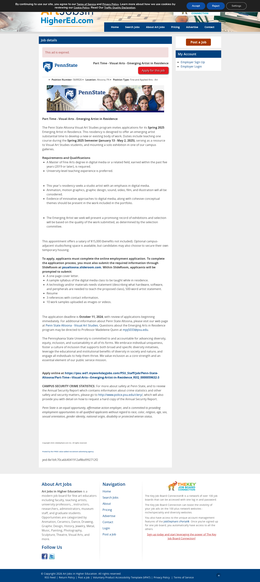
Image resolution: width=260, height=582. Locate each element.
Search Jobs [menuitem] (110, 497)
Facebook (44, 556)
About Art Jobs (155, 27)
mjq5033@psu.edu (135, 330)
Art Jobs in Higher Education (80, 573)
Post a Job (198, 42)
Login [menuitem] (106, 528)
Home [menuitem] (107, 491)
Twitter (52, 556)
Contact (209, 27)
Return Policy (67, 577)
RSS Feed (50, 577)
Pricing (175, 27)
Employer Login (191, 66)
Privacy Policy (162, 577)
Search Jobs (132, 27)
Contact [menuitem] (108, 522)
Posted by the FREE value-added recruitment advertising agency (68, 452)
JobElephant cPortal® (176, 521)
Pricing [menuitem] (107, 510)
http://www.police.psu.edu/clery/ (120, 395)
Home (115, 27)
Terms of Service (184, 577)
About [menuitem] (107, 504)
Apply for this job (153, 70)
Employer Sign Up (193, 62)
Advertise (192, 27)
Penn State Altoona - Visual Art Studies (72, 325)
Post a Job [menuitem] (109, 534)
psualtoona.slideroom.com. (82, 267)
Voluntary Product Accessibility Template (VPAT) (121, 577)
